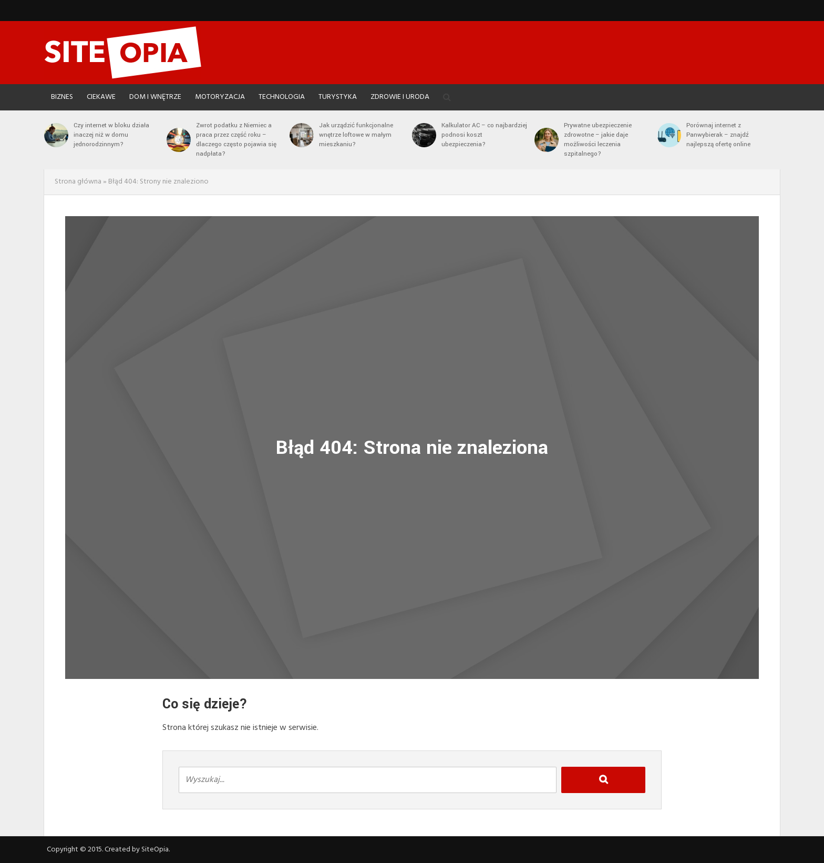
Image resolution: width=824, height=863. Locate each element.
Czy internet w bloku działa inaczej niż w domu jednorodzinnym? (111, 135)
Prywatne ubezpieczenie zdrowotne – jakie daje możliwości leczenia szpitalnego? (598, 139)
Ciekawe (101, 97)
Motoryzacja (220, 97)
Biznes (62, 97)
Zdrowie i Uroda (399, 97)
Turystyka (337, 97)
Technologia (282, 97)
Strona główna (78, 182)
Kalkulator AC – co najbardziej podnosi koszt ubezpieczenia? (484, 135)
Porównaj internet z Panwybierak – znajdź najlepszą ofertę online (718, 135)
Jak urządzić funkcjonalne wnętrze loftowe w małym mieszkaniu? (356, 135)
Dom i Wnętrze (155, 97)
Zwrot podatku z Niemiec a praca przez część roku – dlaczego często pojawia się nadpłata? (236, 139)
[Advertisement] (588, 50)
